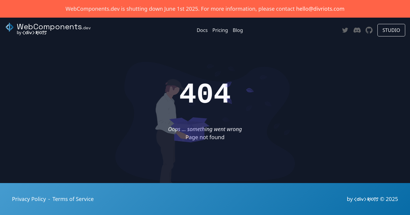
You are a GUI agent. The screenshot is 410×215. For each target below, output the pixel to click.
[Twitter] (345, 30)
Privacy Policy (29, 198)
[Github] (369, 30)
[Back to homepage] (48, 27)
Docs (202, 30)
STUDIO (391, 30)
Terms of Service (73, 198)
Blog (238, 30)
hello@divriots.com (320, 8)
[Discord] (357, 30)
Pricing (220, 30)
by (32, 32)
